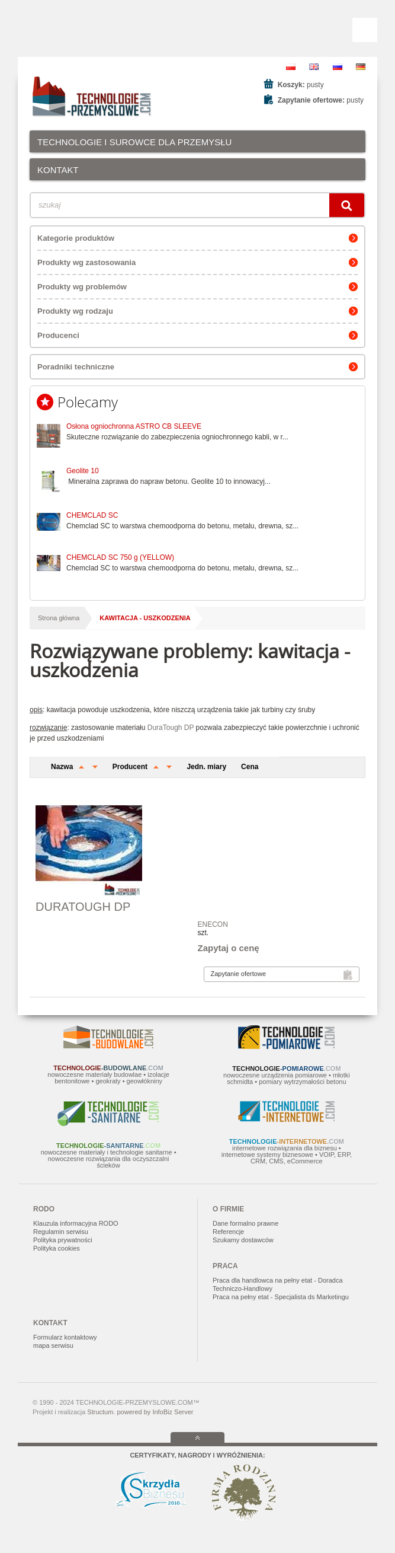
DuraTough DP (170, 727)
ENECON (213, 924)
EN (314, 66)
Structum (100, 1411)
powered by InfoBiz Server (155, 1411)
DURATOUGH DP (83, 906)
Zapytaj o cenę (228, 948)
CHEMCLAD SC (92, 515)
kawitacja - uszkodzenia (144, 617)
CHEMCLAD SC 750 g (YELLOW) (120, 557)
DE (360, 66)
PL (290, 66)
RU (337, 66)
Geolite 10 (82, 471)
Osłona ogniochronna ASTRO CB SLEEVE (133, 426)
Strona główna (58, 617)
